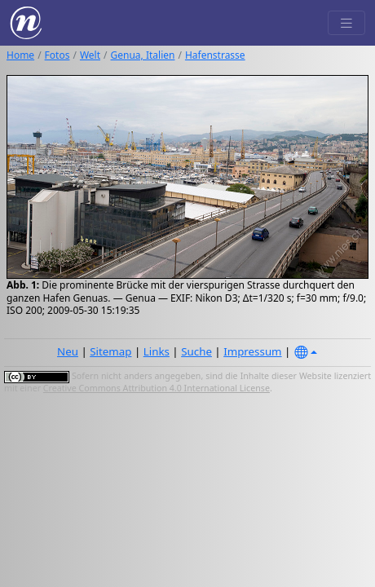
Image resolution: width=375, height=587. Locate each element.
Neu (67, 351)
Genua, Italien (143, 55)
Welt (90, 55)
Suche (196, 351)
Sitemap (110, 351)
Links (156, 351)
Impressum (252, 351)
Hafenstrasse (215, 55)
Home (20, 55)
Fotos (57, 55)
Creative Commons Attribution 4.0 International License (156, 388)
